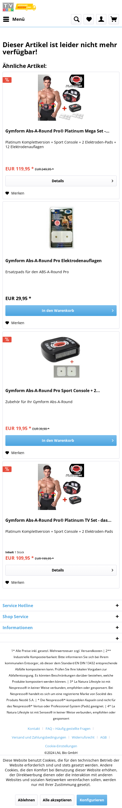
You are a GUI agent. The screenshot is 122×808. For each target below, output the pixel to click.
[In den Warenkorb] (61, 310)
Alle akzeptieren (57, 799)
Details (82, 180)
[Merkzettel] (89, 19)
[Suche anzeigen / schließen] (76, 19)
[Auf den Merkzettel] (14, 193)
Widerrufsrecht (83, 737)
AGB (103, 737)
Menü (14, 18)
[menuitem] (13, 19)
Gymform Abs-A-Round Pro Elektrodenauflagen (53, 260)
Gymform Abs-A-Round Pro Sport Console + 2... (52, 390)
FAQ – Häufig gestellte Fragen (68, 728)
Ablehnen (26, 799)
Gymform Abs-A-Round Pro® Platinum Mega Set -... (57, 131)
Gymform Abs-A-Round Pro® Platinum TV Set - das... (58, 520)
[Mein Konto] (101, 19)
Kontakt (34, 728)
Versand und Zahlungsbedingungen (39, 737)
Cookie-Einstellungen (61, 746)
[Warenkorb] (114, 19)
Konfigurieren (92, 799)
